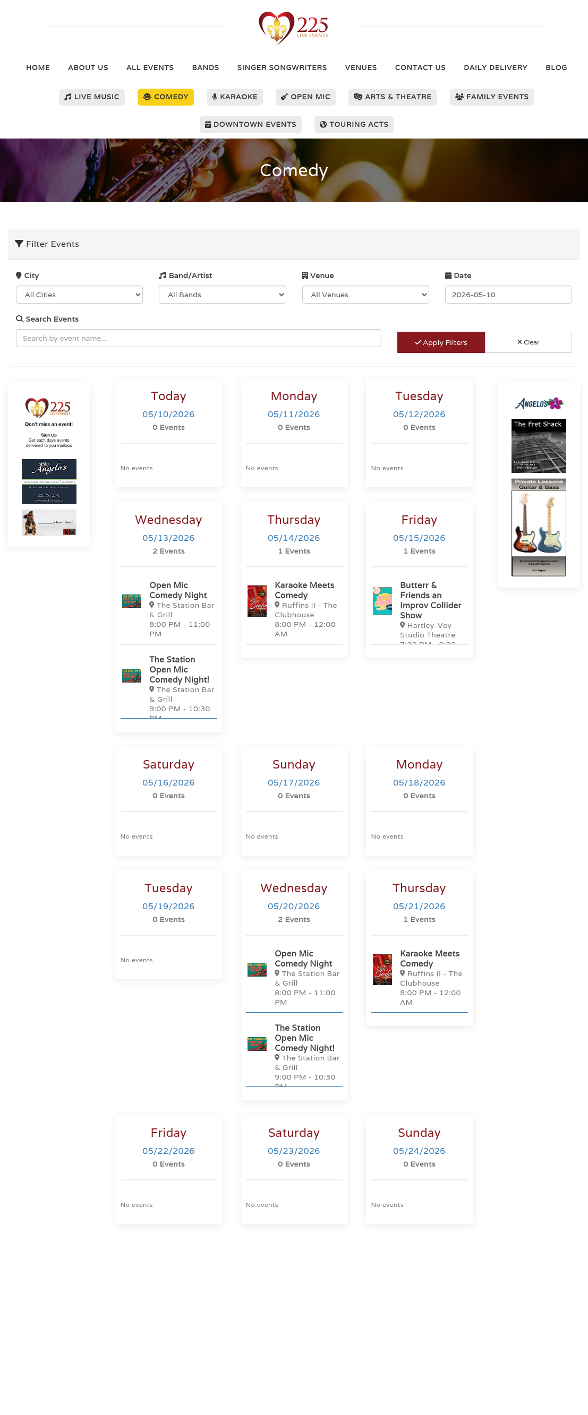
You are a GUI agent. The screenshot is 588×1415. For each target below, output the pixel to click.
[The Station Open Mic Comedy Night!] (169, 688)
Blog (556, 67)
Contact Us (420, 67)
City (27, 275)
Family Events (492, 96)
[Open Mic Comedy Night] (169, 609)
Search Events (47, 319)
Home (38, 67)
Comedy (166, 96)
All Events (150, 67)
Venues (361, 67)
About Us (88, 67)
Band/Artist (185, 275)
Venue (318, 275)
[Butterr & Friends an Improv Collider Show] (419, 619)
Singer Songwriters (282, 67)
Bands (205, 67)
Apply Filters (441, 342)
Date (458, 275)
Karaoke (235, 96)
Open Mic (305, 96)
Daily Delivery (495, 67)
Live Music (91, 96)
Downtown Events (251, 124)
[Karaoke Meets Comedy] (294, 609)
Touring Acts (354, 124)
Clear (528, 342)
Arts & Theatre (393, 96)
